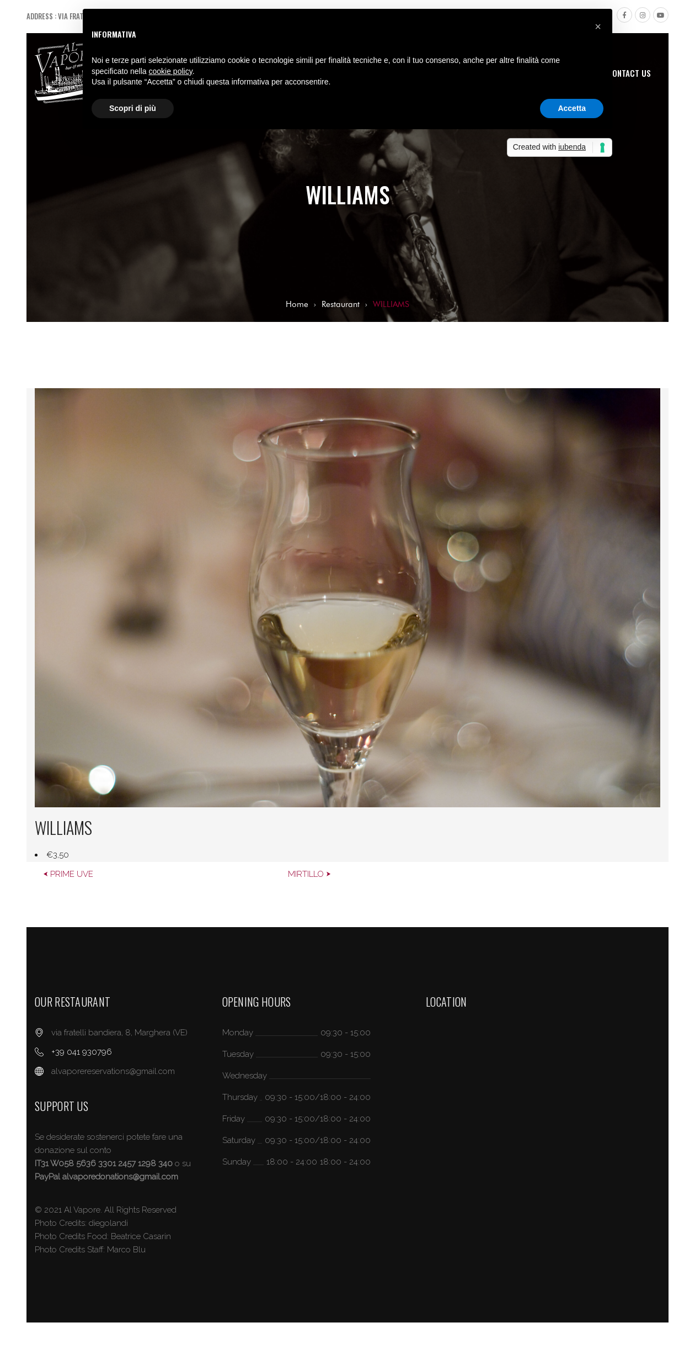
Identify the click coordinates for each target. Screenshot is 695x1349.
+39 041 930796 (81, 1052)
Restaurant (341, 304)
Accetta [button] (572, 108)
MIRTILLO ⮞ (309, 874)
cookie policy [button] (171, 71)
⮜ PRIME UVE (68, 874)
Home (297, 304)
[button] (598, 26)
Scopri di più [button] (132, 108)
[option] (347, 625)
